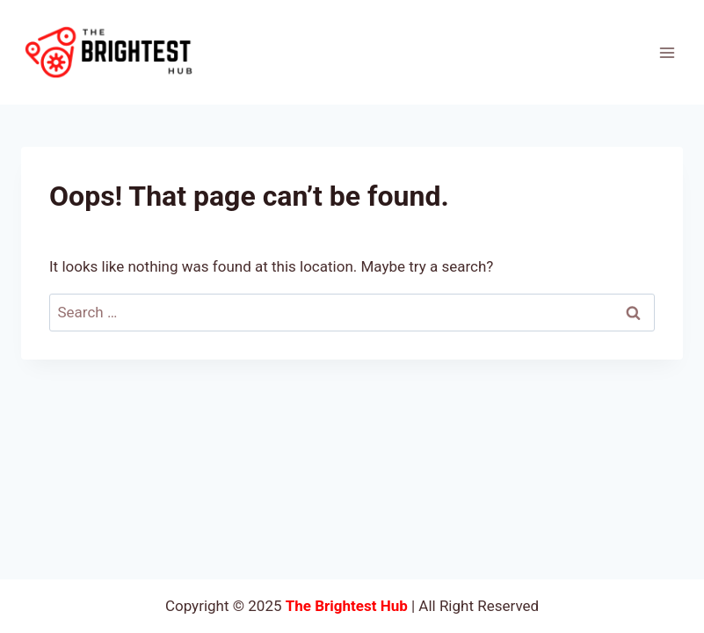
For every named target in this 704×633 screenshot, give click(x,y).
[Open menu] (666, 52)
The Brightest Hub (347, 606)
